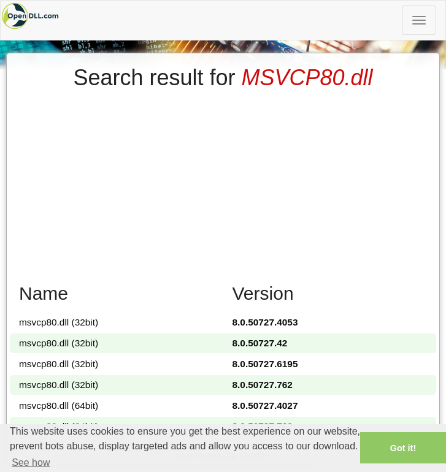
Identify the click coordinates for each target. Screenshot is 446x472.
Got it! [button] (403, 448)
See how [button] (31, 462)
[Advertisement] (223, 182)
